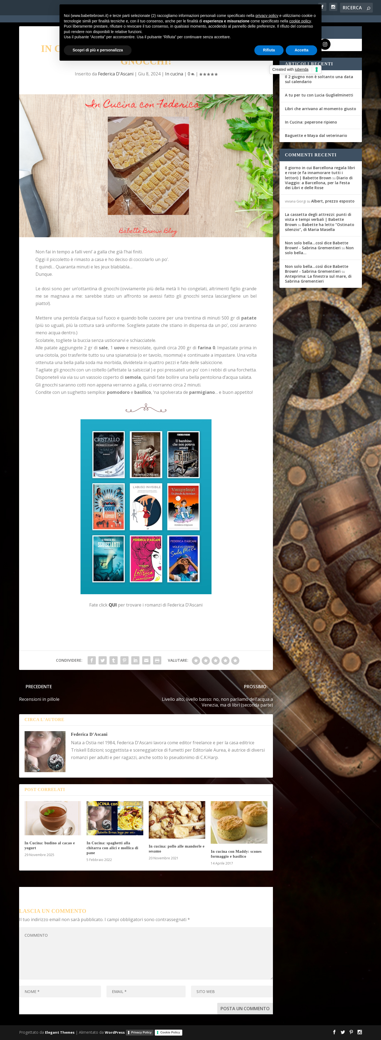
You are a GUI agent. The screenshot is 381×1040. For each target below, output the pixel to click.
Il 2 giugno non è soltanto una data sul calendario (319, 79)
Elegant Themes (60, 1032)
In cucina (174, 74)
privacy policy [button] (266, 15)
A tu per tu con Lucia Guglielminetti (319, 95)
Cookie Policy (170, 1032)
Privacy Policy (141, 1032)
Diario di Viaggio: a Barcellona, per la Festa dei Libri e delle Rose (319, 182)
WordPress (115, 1032)
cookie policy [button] (300, 21)
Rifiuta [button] (269, 50)
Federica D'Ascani (115, 74)
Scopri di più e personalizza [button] (98, 50)
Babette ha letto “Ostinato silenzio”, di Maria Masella (319, 227)
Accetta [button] (301, 50)
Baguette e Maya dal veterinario (316, 135)
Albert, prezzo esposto (333, 201)
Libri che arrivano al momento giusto (320, 108)
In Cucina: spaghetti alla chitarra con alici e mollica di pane (112, 848)
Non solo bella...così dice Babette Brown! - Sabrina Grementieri (316, 245)
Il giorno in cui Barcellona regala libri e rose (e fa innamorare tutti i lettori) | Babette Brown (320, 172)
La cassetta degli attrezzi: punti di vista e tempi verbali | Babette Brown (318, 219)
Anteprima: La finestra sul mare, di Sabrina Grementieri (318, 279)
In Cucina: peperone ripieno (311, 122)
